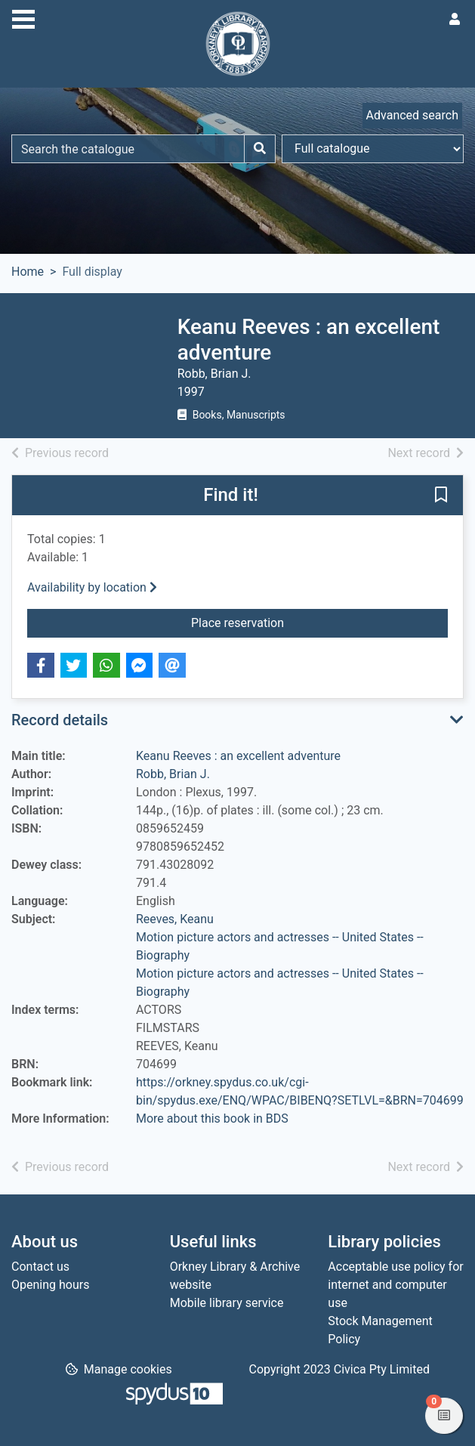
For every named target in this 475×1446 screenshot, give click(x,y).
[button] (441, 496)
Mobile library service (227, 1303)
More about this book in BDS (212, 1118)
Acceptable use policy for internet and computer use (395, 1284)
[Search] (260, 148)
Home (27, 271)
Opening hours (50, 1285)
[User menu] (454, 19)
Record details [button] (59, 720)
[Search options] (373, 148)
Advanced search (412, 115)
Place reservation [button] (319, 621)
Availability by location (92, 587)
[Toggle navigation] (23, 17)
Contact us (40, 1266)
